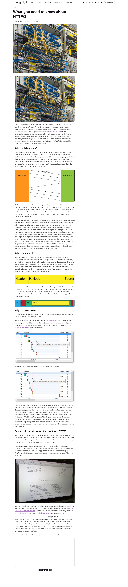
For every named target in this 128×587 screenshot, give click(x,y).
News (39, 2)
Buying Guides (58, 2)
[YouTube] (92, 2)
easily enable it (23, 513)
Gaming (68, 2)
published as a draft (55, 131)
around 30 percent (23, 328)
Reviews (47, 2)
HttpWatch (52, 320)
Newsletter (109, 2)
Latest (33, 2)
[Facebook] (83, 2)
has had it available (43, 513)
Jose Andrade (18, 21)
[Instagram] (86, 2)
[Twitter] (89, 2)
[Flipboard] (96, 2)
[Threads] (99, 2)
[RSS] (102, 2)
